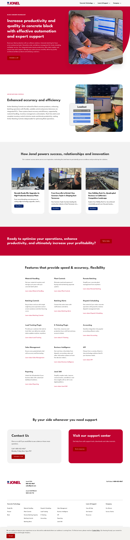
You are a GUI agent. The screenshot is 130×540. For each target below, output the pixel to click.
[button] (87, 3)
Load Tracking (44, 511)
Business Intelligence (62, 511)
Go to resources (79, 449)
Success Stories (110, 511)
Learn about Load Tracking (33, 337)
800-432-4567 (30, 483)
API (58, 515)
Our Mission (109, 508)
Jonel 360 (59, 521)
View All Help (89, 508)
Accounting (43, 518)
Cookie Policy (96, 530)
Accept (11, 536)
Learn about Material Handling (34, 291)
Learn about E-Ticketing (61, 337)
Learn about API (88, 360)
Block (8, 515)
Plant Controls (27, 511)
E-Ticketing (43, 515)
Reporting (59, 518)
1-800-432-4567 (118, 481)
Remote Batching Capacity (31, 515)
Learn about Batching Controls (34, 315)
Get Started (89, 511)
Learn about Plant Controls (62, 291)
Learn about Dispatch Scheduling (93, 313)
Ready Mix (10, 508)
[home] (13, 3)
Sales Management (62, 508)
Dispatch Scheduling (46, 508)
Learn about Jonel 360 (60, 386)
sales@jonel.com (31, 486)
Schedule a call (13, 58)
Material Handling (28, 508)
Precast (9, 511)
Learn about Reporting (32, 384)
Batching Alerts (28, 521)
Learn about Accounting (90, 335)
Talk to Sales (106, 241)
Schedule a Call (18, 456)
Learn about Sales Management (34, 357)
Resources (88, 515)
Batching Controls (28, 518)
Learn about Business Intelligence (64, 362)
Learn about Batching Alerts (62, 311)
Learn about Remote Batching (92, 289)
